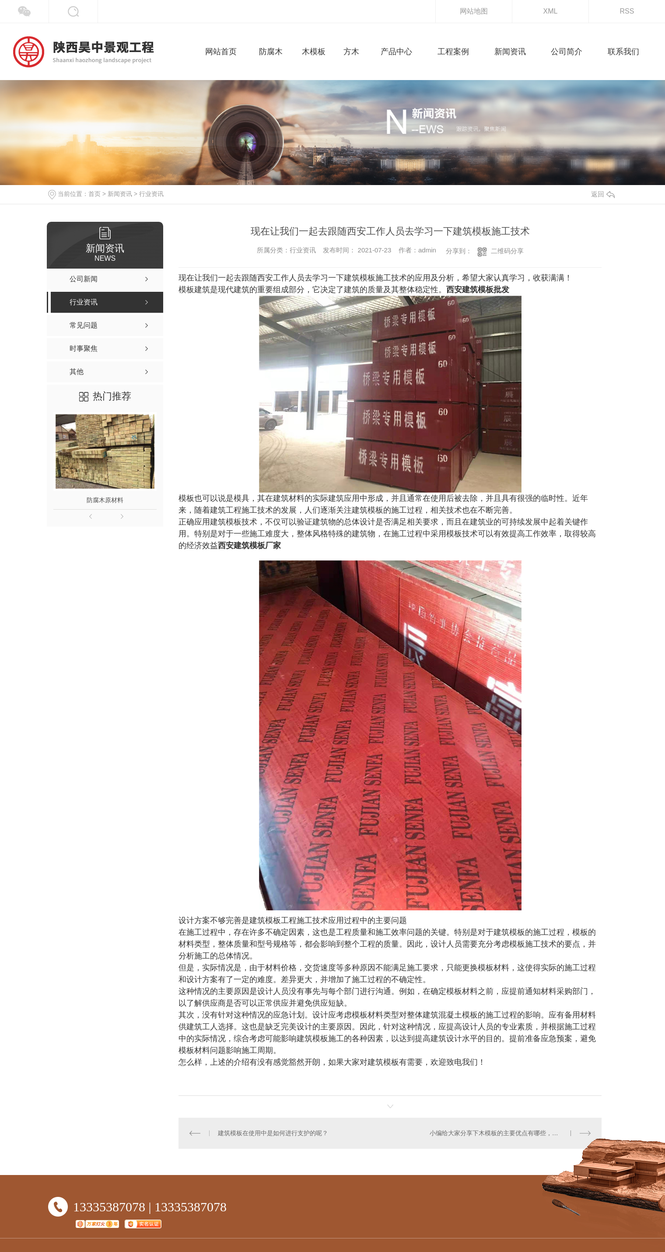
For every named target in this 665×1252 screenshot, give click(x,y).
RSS (627, 11)
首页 (94, 193)
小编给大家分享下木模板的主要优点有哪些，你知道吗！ (506, 1133)
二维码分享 (507, 251)
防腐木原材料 (105, 500)
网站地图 (474, 11)
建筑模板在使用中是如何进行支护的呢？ (273, 1133)
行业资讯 (151, 193)
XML (550, 11)
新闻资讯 (120, 193)
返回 (603, 194)
